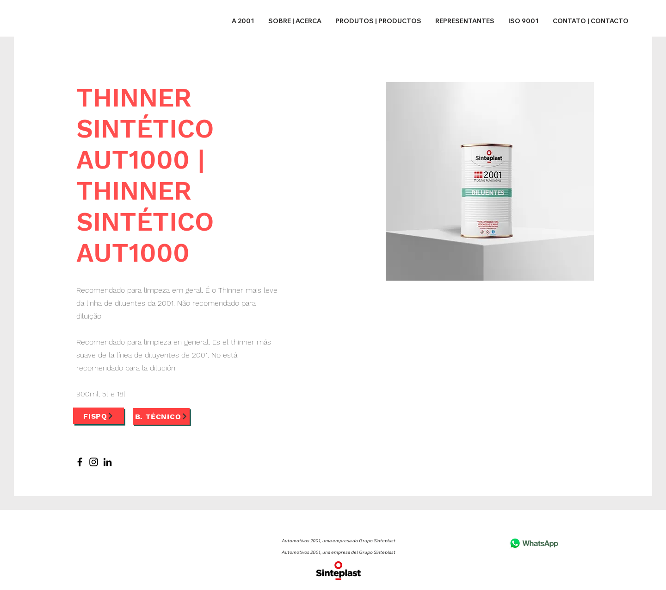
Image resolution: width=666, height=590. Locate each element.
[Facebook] (80, 462)
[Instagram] (93, 462)
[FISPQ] (98, 416)
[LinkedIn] (107, 462)
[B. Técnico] (161, 416)
